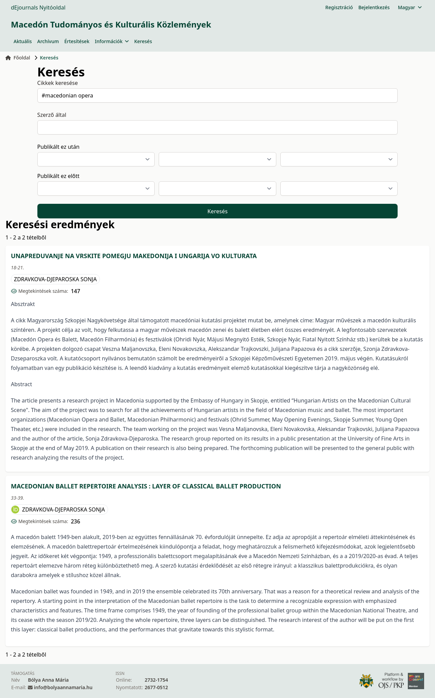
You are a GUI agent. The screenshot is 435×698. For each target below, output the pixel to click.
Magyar (409, 7)
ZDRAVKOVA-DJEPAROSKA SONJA (55, 279)
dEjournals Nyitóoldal (38, 7)
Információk (112, 41)
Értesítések (76, 41)
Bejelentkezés (373, 7)
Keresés (143, 41)
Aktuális (23, 41)
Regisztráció (339, 7)
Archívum (48, 41)
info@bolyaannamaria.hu (63, 687)
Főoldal (17, 57)
